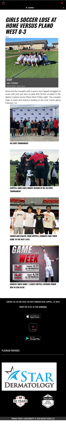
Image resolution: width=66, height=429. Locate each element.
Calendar (30, 8)
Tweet (7, 37)
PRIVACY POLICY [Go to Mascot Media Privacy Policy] (17, 418)
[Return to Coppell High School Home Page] (3, 3)
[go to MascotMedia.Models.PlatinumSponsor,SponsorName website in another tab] (33, 377)
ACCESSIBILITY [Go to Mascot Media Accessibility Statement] (29, 418)
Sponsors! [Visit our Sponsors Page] (43, 306)
